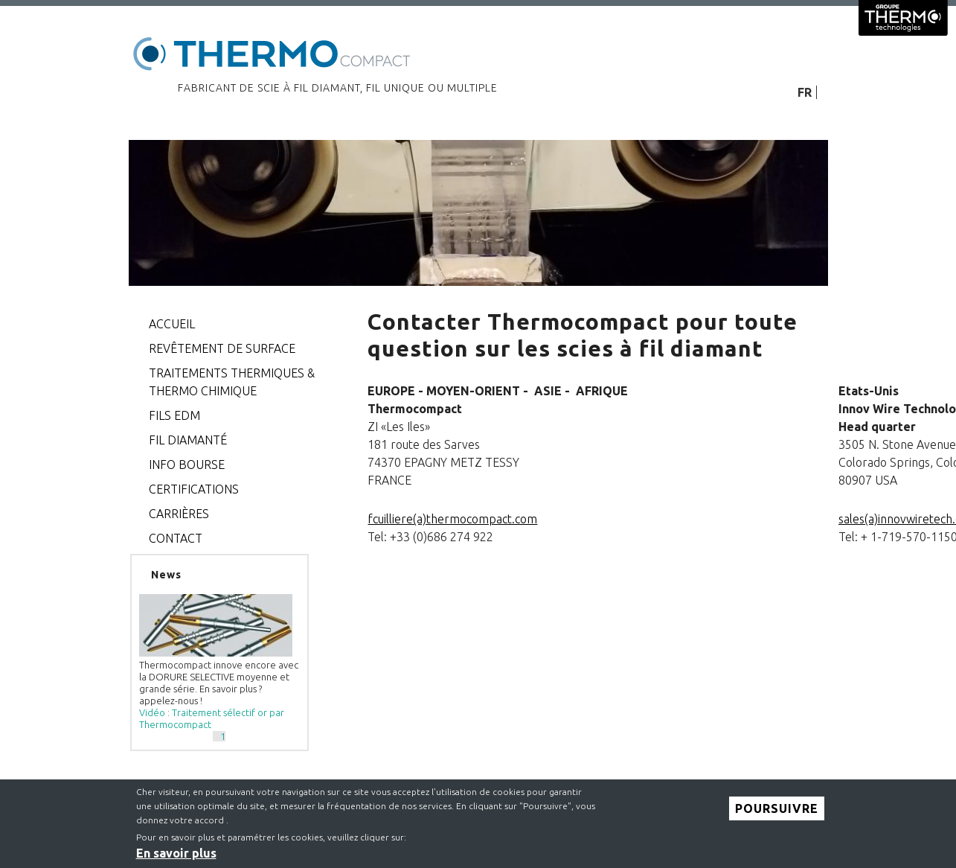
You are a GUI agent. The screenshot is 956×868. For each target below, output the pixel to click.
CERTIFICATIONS (194, 489)
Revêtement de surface (222, 348)
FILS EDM (174, 415)
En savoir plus (176, 859)
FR (805, 92)
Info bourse (187, 464)
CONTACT (175, 538)
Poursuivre (776, 813)
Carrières (179, 513)
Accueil (172, 324)
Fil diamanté (188, 440)
